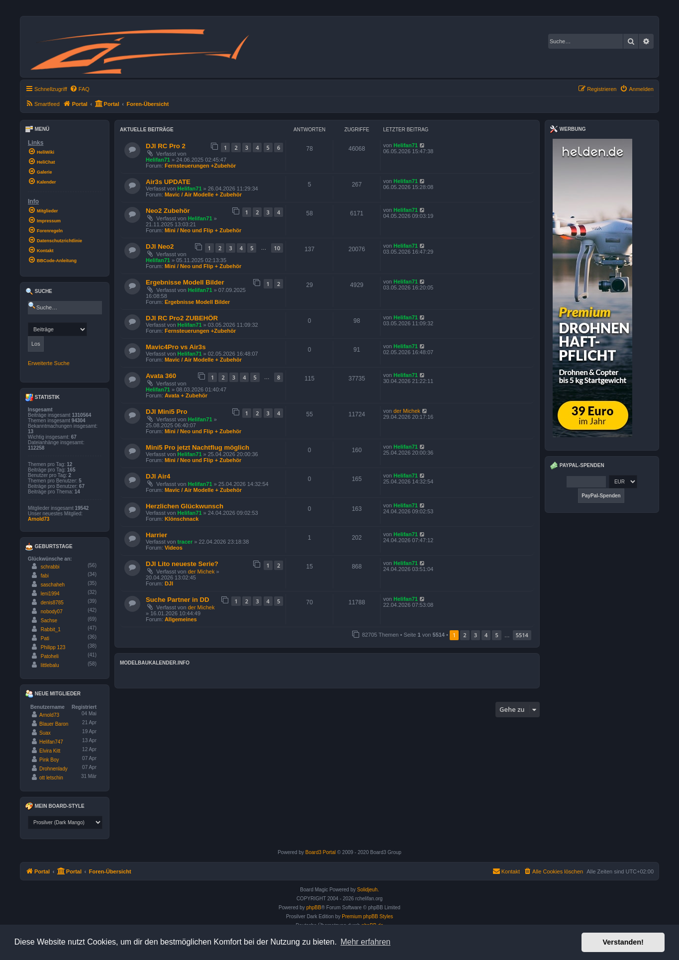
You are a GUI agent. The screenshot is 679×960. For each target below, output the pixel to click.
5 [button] (496, 635)
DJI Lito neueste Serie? (182, 564)
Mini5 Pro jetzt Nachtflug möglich (197, 447)
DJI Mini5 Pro (167, 411)
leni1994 (50, 593)
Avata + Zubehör (186, 395)
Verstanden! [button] (623, 942)
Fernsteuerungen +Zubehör (200, 166)
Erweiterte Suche (49, 363)
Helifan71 (158, 160)
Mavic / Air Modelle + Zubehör (203, 194)
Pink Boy (49, 760)
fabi (45, 575)
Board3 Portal (320, 852)
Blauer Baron (53, 724)
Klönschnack (181, 519)
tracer (185, 542)
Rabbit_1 (51, 629)
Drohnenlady (53, 768)
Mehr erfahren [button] (365, 942)
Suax (45, 733)
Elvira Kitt (49, 751)
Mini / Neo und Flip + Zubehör (203, 230)
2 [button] (464, 635)
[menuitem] (80, 89)
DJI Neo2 (160, 246)
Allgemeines (181, 619)
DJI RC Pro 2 (166, 146)
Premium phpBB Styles (367, 916)
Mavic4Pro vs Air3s (175, 347)
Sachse (49, 620)
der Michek (406, 411)
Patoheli (50, 656)
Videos (174, 548)
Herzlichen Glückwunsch (184, 506)
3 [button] (475, 635)
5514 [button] (522, 635)
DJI (169, 583)
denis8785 (52, 602)
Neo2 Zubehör (168, 210)
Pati (45, 638)
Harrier (156, 535)
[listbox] (65, 822)
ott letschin (51, 777)
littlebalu (50, 665)
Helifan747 (51, 742)
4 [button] (486, 635)
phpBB (313, 907)
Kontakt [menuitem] (506, 870)
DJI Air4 (158, 476)
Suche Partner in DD (177, 599)
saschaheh (53, 584)
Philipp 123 (53, 647)
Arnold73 (38, 519)
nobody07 (52, 611)
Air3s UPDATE (168, 182)
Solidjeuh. (368, 889)
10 (277, 248)
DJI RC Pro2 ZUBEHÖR (182, 318)
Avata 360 (161, 376)
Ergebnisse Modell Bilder (185, 282)
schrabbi (50, 567)
